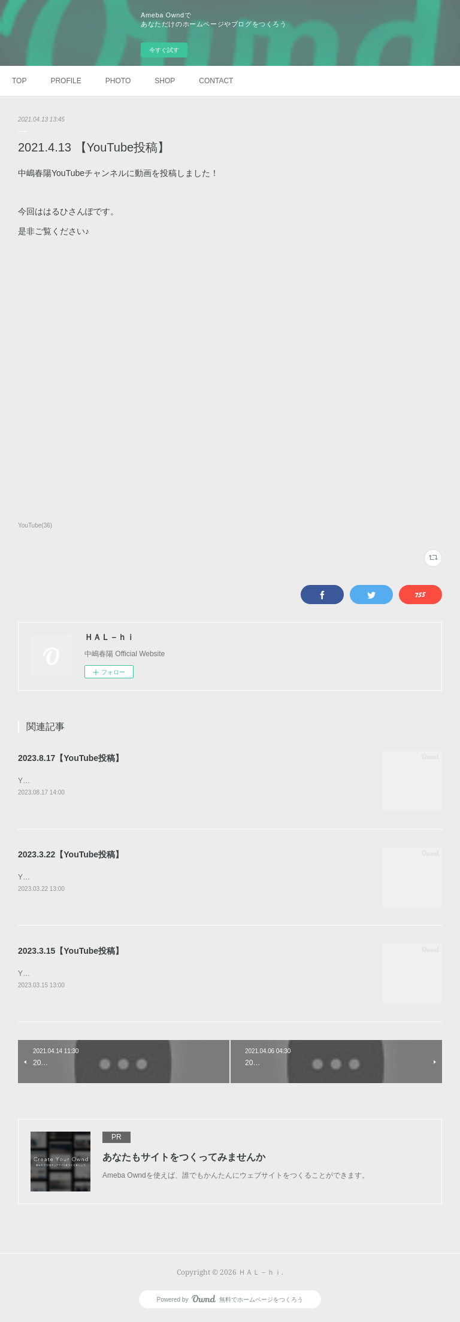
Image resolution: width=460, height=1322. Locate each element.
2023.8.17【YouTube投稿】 (70, 758)
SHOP (165, 81)
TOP (19, 81)
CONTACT (216, 81)
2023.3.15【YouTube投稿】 (70, 951)
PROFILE (65, 81)
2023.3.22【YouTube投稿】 (70, 854)
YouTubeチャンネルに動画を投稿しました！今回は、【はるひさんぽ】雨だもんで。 (154, 781)
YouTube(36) (35, 525)
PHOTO (118, 81)
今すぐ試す (164, 50)
